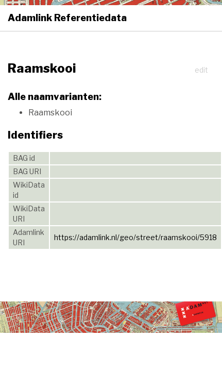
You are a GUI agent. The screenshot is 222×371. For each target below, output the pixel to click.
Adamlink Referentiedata (67, 17)
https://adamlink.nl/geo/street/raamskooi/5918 (135, 237)
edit (201, 69)
